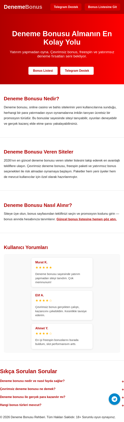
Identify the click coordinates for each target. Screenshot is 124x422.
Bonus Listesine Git (102, 7)
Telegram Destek (66, 7)
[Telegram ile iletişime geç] (114, 399)
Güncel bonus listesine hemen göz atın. (86, 219)
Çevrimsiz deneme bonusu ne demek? (28, 389)
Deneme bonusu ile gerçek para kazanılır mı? (32, 397)
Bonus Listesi (43, 70)
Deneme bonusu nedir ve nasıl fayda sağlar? (32, 381)
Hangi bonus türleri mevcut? (20, 405)
